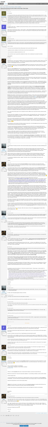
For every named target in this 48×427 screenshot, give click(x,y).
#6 (46, 162)
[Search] (45, 4)
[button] (12, 4)
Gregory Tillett (10, 367)
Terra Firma (5, 171)
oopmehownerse (4, 335)
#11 (46, 345)
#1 (46, 11)
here (35, 96)
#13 (46, 394)
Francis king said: (10, 38)
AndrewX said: (10, 221)
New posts (1, 5)
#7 (46, 211)
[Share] (45, 11)
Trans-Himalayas (4, 21)
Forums (5, 3)
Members (15, 3)
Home (2, 3)
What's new (10, 3)
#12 (46, 356)
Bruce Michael (3, 9)
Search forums (6, 5)
